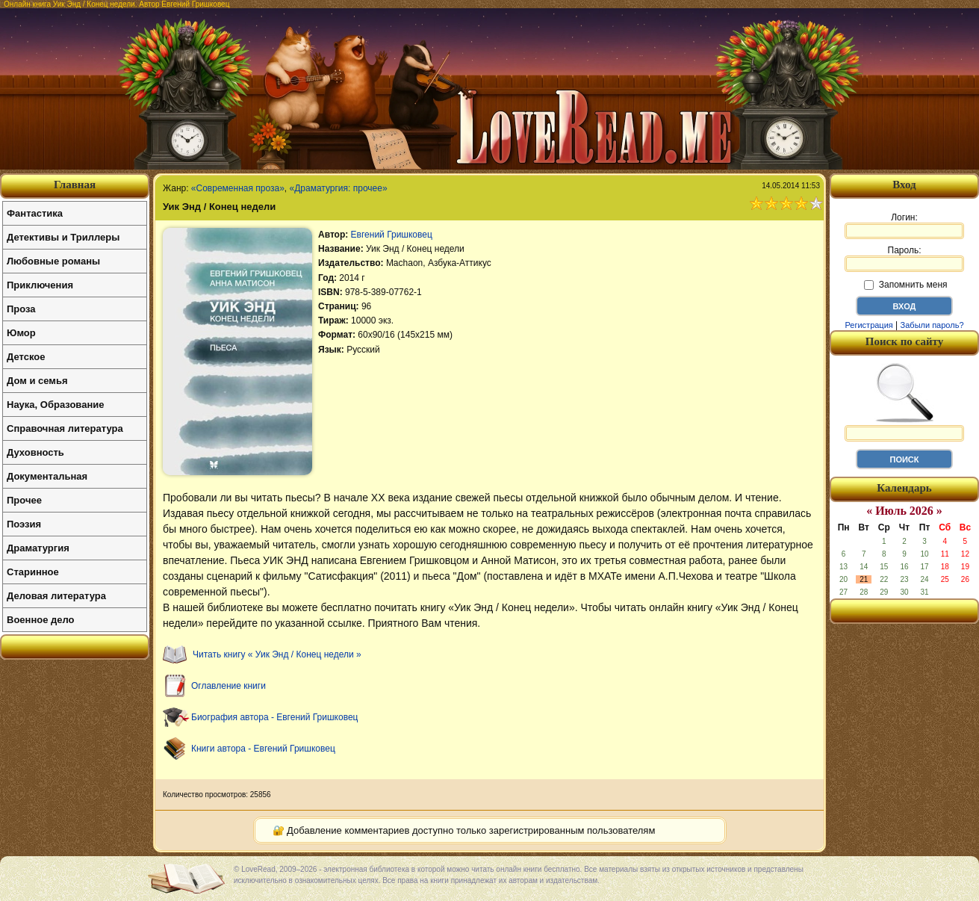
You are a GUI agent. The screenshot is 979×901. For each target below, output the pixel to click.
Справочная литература (65, 428)
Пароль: (904, 258)
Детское (26, 356)
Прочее (24, 500)
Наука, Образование (55, 404)
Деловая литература (56, 595)
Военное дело (41, 619)
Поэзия (24, 524)
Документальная (47, 476)
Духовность (35, 452)
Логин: (904, 225)
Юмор (21, 332)
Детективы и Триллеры (63, 237)
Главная (75, 185)
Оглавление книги (228, 686)
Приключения (40, 285)
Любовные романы (53, 261)
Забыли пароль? (932, 325)
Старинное (33, 572)
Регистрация (868, 325)
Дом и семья (37, 380)
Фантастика (35, 213)
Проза (21, 309)
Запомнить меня (905, 284)
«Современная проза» (238, 188)
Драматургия (38, 548)
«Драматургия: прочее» (339, 188)
